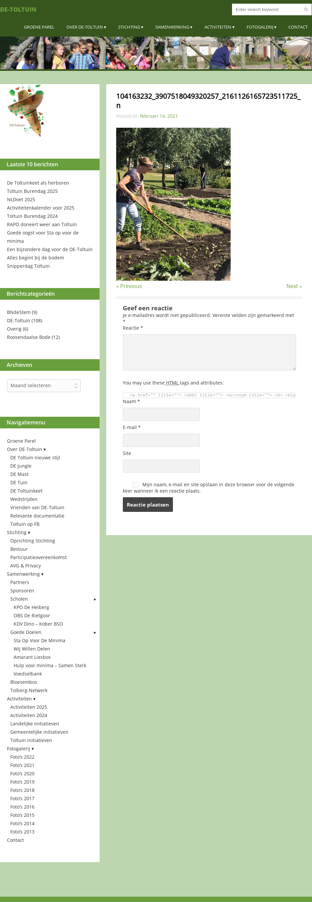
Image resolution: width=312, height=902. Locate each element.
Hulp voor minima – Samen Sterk (50, 665)
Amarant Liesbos (32, 657)
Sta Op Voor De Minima (39, 640)
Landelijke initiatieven (34, 723)
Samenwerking (172, 27)
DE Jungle (21, 466)
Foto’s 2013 (22, 831)
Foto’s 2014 (22, 823)
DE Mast (19, 474)
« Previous (129, 286)
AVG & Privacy (25, 565)
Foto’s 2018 (22, 790)
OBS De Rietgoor (32, 615)
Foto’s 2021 (22, 765)
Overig (14, 329)
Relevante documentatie (37, 516)
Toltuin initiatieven (31, 740)
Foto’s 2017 (22, 798)
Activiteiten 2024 (28, 715)
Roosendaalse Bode (28, 337)
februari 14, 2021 (159, 116)
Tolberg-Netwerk (28, 690)
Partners (19, 582)
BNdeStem (19, 312)
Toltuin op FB (24, 524)
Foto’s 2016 (22, 807)
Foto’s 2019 (22, 782)
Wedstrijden (24, 499)
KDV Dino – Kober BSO (38, 624)
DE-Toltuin (18, 9)
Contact (298, 27)
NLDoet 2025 (21, 199)
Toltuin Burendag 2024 (32, 216)
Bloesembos (23, 682)
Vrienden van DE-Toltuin (37, 507)
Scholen (19, 599)
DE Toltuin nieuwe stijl (35, 457)
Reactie (133, 328)
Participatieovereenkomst (38, 557)
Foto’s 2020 (22, 773)
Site (127, 453)
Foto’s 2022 (22, 757)
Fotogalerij (260, 27)
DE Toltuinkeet (26, 491)
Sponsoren (22, 590)
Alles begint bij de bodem (35, 257)
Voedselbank (28, 674)
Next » (294, 286)
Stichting (129, 27)
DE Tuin (19, 482)
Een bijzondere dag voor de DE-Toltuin (50, 249)
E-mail (132, 427)
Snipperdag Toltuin (28, 266)
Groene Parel (39, 27)
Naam (131, 401)
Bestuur (19, 549)
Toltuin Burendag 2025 (32, 191)
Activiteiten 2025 (28, 707)
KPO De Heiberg (31, 607)
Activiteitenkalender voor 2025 (40, 208)
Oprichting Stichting (32, 540)
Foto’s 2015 (22, 815)
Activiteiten (217, 27)
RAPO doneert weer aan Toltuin (42, 224)
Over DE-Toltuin (84, 27)
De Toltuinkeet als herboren (38, 183)
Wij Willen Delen (32, 649)
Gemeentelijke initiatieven (39, 732)
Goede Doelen (25, 632)
